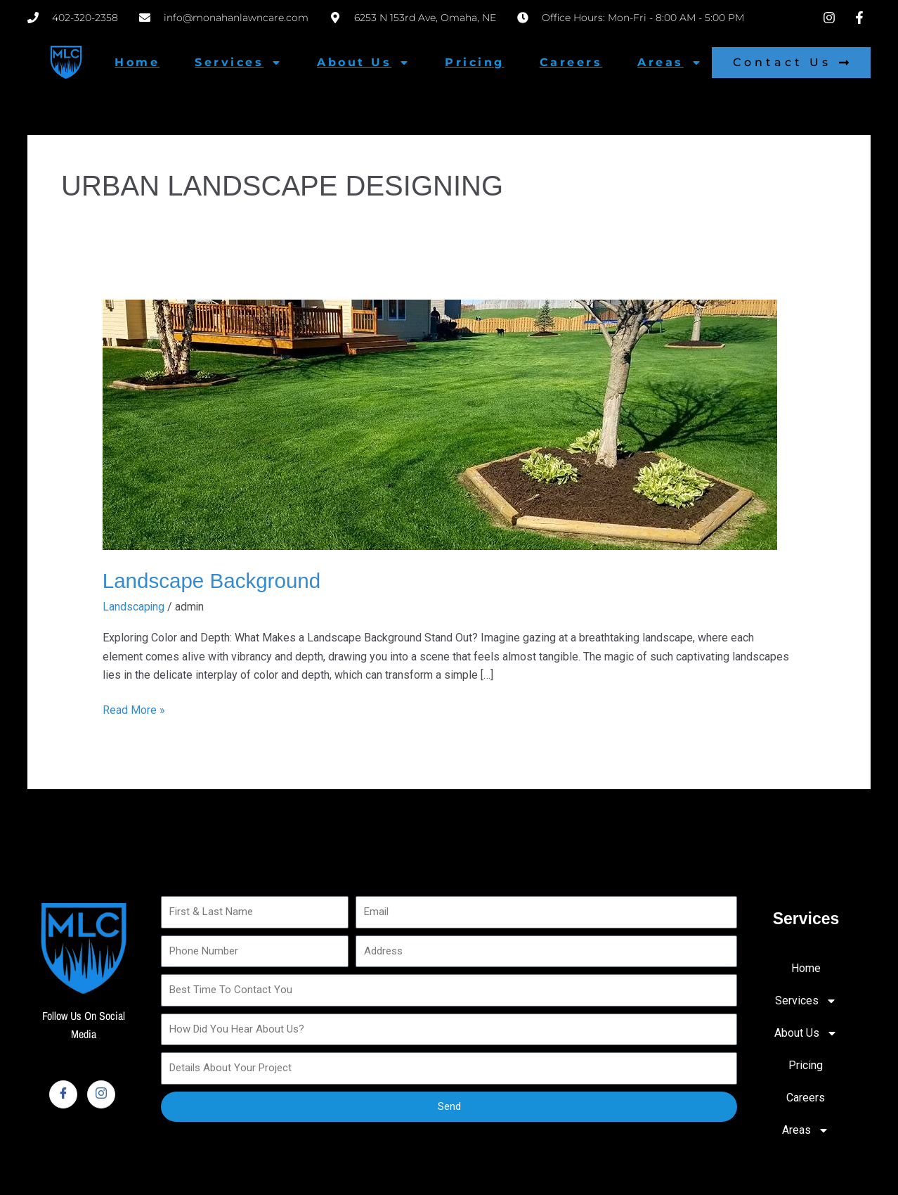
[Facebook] (63, 1094)
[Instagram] (101, 1094)
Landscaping (134, 606)
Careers (571, 62)
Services (238, 62)
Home (137, 62)
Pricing (475, 62)
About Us (363, 62)
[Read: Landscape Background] (440, 423)
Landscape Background (213, 580)
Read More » (134, 708)
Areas (669, 62)
